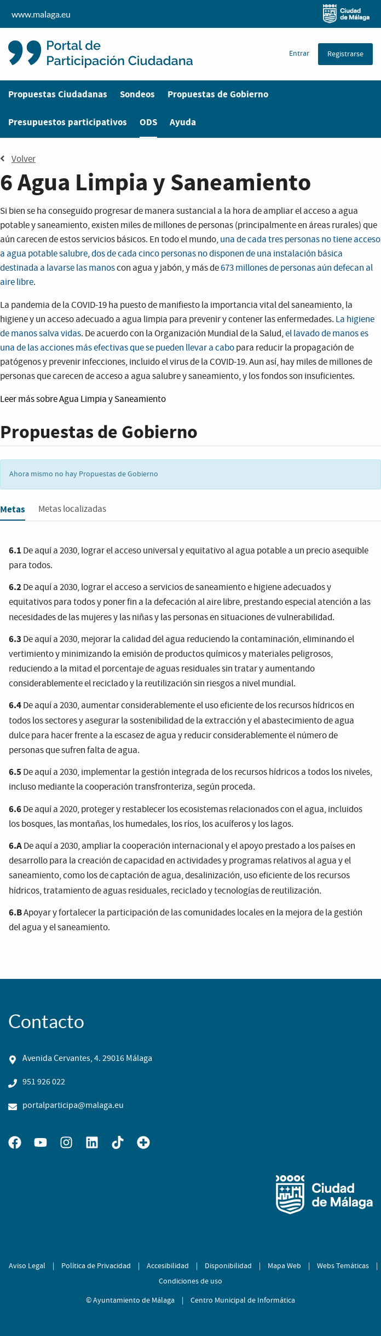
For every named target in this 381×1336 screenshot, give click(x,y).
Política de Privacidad (96, 1266)
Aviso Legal (27, 1266)
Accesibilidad (168, 1266)
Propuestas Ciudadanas (57, 94)
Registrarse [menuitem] (345, 54)
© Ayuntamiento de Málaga (130, 1300)
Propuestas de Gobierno (218, 94)
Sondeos (137, 94)
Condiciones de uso (190, 1281)
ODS (148, 122)
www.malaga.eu (190, 14)
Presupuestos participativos (67, 122)
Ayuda (183, 122)
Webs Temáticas (343, 1266)
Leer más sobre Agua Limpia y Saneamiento (83, 399)
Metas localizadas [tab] (72, 509)
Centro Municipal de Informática (242, 1300)
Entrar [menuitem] (299, 54)
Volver (18, 159)
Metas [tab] (12, 509)
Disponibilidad (228, 1266)
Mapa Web (284, 1266)
